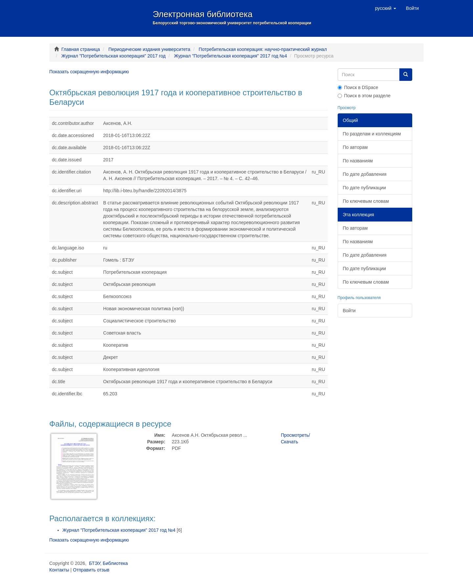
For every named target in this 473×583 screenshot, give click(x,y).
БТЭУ (94, 563)
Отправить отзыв (91, 569)
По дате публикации (364, 187)
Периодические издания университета (149, 49)
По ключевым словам (366, 201)
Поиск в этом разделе (364, 95)
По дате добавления (365, 174)
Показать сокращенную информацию (89, 71)
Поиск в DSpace (358, 87)
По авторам (355, 147)
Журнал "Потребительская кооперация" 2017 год (113, 55)
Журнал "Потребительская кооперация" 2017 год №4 (230, 55)
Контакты (59, 569)
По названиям (358, 160)
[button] (385, 8)
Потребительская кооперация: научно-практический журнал (263, 49)
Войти (349, 310)
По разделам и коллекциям (372, 133)
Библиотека (115, 563)
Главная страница (80, 49)
